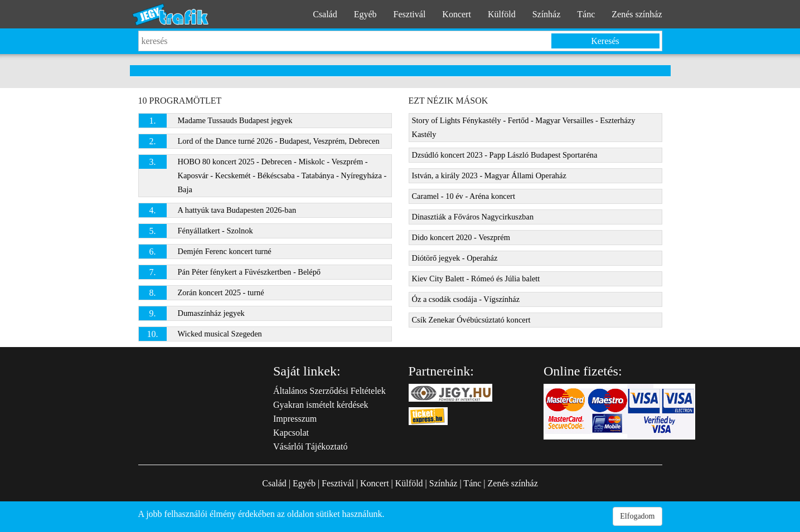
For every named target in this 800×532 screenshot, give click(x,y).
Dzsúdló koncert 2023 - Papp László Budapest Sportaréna (505, 154)
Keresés (605, 41)
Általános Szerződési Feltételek (329, 391)
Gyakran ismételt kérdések (321, 404)
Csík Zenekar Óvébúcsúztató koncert (471, 319)
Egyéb (365, 14)
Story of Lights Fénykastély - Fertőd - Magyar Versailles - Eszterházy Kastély (524, 127)
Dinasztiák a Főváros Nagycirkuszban (473, 216)
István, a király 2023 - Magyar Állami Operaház (489, 175)
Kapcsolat (291, 432)
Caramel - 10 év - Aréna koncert (463, 196)
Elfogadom (637, 516)
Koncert (456, 14)
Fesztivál (410, 14)
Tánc (586, 14)
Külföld (502, 14)
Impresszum (295, 418)
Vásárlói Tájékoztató (310, 446)
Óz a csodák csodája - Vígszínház (466, 299)
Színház (546, 14)
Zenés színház (637, 14)
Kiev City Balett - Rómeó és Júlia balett (476, 278)
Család (325, 14)
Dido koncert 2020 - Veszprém (461, 237)
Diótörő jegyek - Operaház (455, 257)
